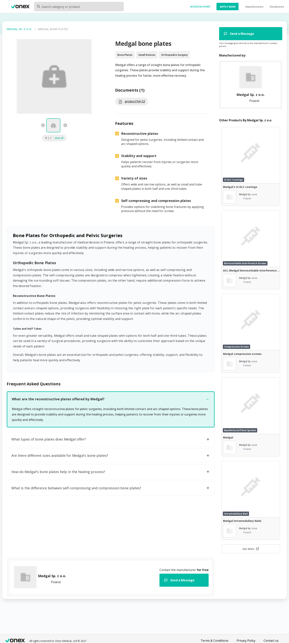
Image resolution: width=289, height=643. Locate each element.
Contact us (271, 641)
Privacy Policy (246, 641)
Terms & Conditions (214, 641)
